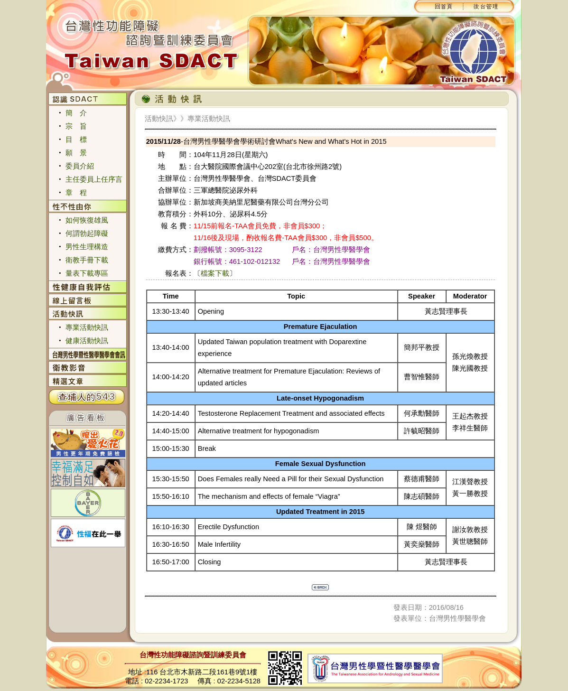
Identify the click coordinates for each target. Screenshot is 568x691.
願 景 (76, 153)
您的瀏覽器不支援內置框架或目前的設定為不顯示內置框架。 (283, 45)
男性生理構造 (86, 247)
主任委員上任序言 (93, 179)
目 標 (76, 139)
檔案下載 (215, 273)
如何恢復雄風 (86, 220)
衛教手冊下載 (86, 260)
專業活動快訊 (86, 327)
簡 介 (76, 113)
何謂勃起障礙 (86, 233)
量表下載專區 (86, 273)
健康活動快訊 (86, 341)
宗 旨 (76, 126)
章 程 (76, 192)
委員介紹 (79, 166)
